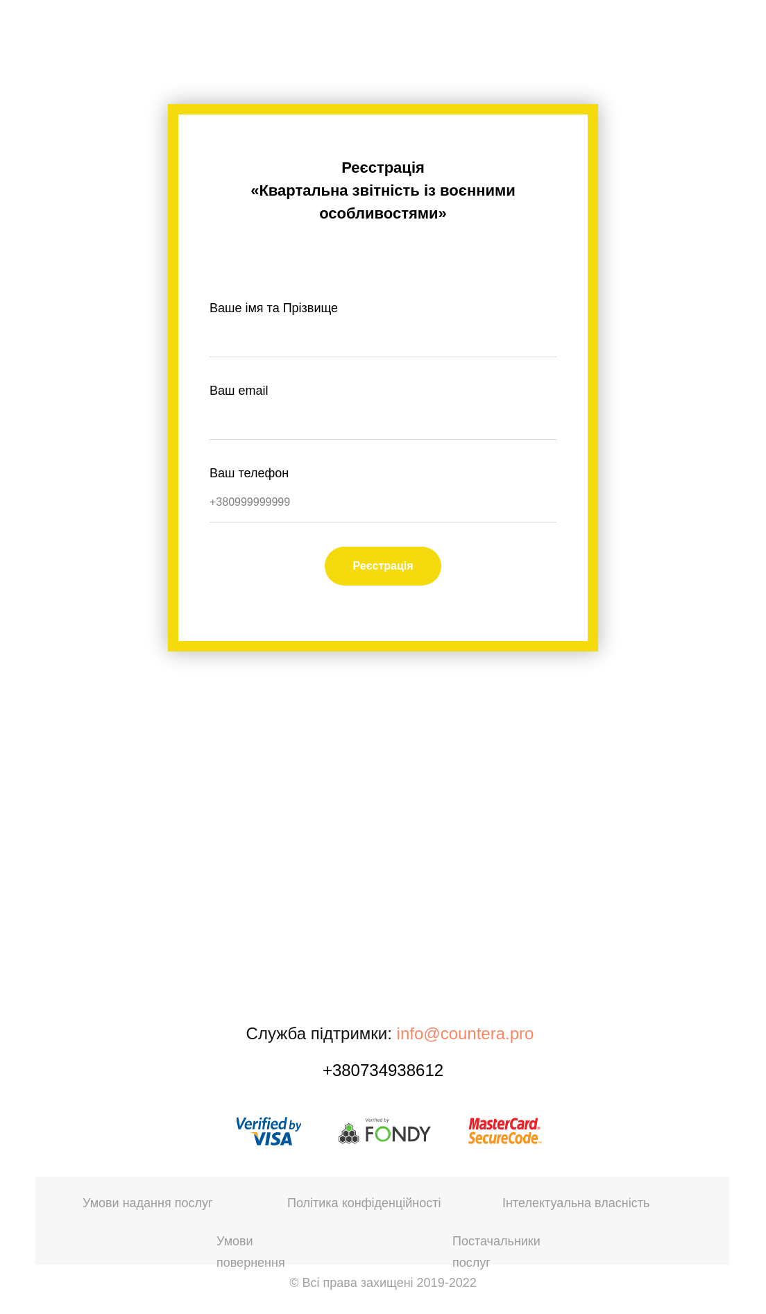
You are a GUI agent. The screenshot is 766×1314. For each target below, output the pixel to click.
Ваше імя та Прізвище (274, 308)
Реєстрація (382, 566)
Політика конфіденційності (364, 1203)
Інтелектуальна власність (575, 1203)
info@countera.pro (465, 1033)
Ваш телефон (249, 473)
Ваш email (239, 391)
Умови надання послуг (148, 1203)
